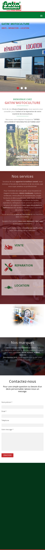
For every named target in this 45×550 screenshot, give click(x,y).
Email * (3, 411)
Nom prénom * (6, 402)
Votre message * (7, 429)
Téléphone (5, 420)
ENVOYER (7, 455)
